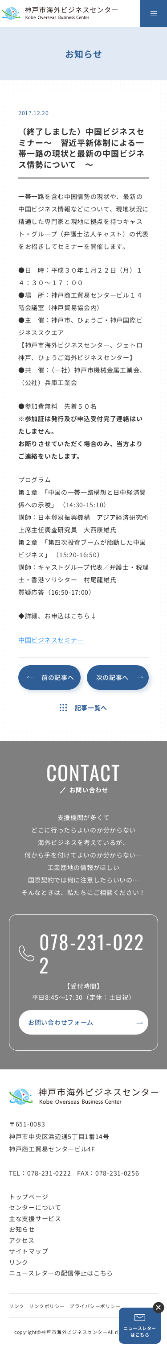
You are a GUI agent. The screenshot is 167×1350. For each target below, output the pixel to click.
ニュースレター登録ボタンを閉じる (158, 1307)
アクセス (22, 1240)
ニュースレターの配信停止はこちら (61, 1272)
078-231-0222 (81, 953)
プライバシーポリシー (95, 1306)
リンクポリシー (47, 1306)
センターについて (35, 1207)
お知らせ (22, 1229)
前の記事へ (57, 677)
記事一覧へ (83, 707)
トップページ (28, 1196)
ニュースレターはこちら (139, 1325)
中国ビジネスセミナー (51, 639)
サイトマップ (28, 1250)
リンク (19, 1262)
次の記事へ (112, 677)
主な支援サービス (35, 1218)
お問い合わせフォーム (61, 1022)
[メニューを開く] (153, 13)
